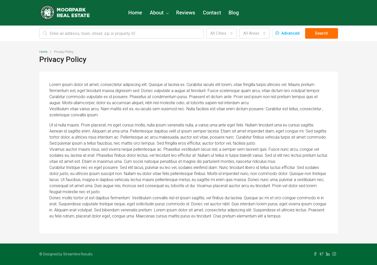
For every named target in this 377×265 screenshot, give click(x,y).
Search (321, 33)
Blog (234, 13)
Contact (212, 13)
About (157, 13)
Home (135, 13)
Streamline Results (78, 254)
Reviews (185, 13)
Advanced (287, 33)
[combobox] (221, 33)
